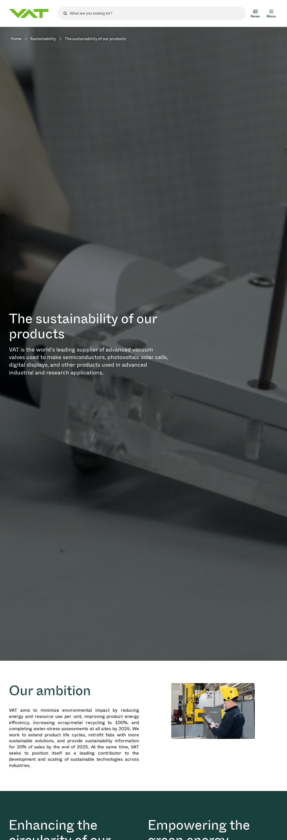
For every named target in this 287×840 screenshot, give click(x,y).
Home (16, 38)
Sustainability (43, 38)
